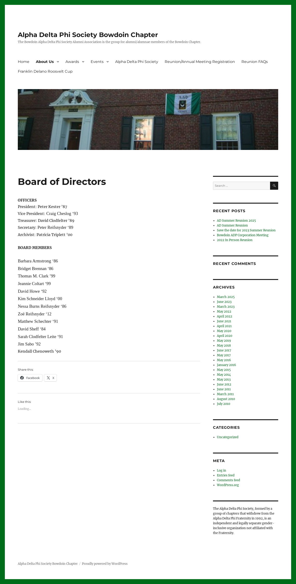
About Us (45, 61)
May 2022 (224, 312)
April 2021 (224, 326)
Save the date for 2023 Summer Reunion (246, 230)
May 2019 (224, 341)
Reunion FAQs (254, 61)
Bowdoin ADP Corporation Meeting (242, 235)
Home (23, 61)
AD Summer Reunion (232, 225)
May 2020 (224, 331)
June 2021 (224, 321)
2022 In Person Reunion (235, 240)
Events (97, 61)
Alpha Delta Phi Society (136, 61)
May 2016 (224, 360)
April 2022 (224, 316)
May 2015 (224, 370)
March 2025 (226, 297)
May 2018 (224, 346)
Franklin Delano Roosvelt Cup (45, 71)
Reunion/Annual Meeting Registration (200, 61)
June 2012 (224, 384)
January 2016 (226, 365)
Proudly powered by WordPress (105, 564)
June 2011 (224, 389)
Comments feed (228, 480)
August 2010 (226, 399)
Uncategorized (227, 437)
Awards (72, 61)
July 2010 (223, 404)
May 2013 (224, 380)
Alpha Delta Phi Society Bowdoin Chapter (88, 35)
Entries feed (225, 475)
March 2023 (225, 307)
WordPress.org (228, 485)
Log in (221, 470)
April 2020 (224, 336)
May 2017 (224, 355)
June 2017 (224, 350)
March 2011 (225, 394)
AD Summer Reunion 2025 (236, 221)
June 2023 (224, 302)
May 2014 (224, 375)
